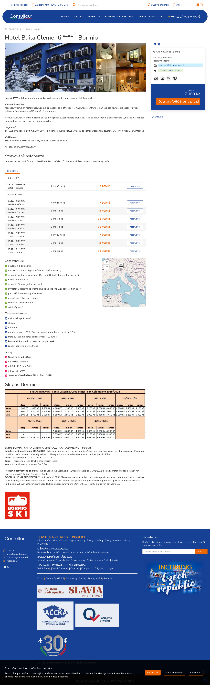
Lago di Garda (76, 540)
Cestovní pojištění (54, 578)
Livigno (110, 568)
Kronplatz (86, 568)
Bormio (176, 51)
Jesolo (40, 560)
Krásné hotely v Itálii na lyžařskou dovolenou (85, 552)
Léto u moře (43, 540)
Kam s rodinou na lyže (48, 552)
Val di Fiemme (59, 568)
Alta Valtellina (164, 51)
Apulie (114, 560)
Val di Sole (43, 568)
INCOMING (42, 543)
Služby (82, 578)
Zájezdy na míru (93, 540)
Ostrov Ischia (62, 560)
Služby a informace (160, 4)
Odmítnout (195, 672)
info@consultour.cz (16, 554)
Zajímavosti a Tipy (151, 16)
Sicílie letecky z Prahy (98, 560)
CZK (189, 4)
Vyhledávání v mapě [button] (184, 17)
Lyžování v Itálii (59, 540)
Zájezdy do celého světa (115, 540)
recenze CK (12, 560)
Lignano (50, 560)
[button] (121, 267)
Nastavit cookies (174, 672)
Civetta (74, 568)
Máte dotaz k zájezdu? (19, 4)
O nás (179, 4)
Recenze (108, 578)
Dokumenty (71, 578)
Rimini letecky (78, 560)
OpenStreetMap (108, 306)
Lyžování (159, 116)
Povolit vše (152, 672)
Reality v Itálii (95, 578)
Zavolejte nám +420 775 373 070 (51, 4)
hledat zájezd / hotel (17, 557)
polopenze (12, 170)
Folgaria (99, 568)
